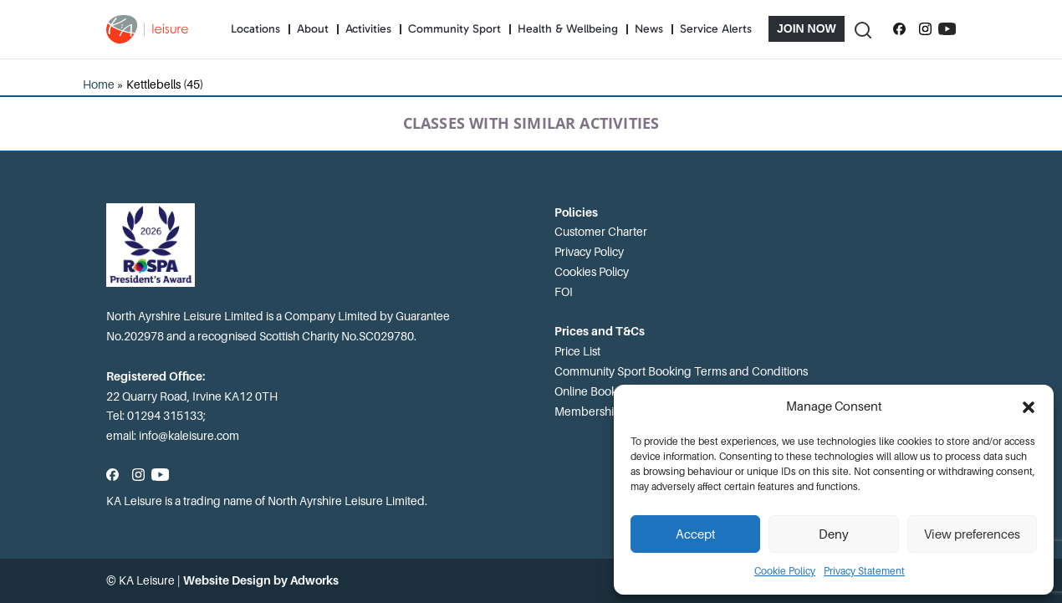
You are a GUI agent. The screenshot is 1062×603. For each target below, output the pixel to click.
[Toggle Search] (862, 29)
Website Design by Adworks (261, 580)
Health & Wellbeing (568, 29)
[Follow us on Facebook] (899, 29)
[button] (1028, 407)
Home (99, 84)
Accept (696, 534)
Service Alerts (716, 29)
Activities (368, 29)
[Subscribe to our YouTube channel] (947, 29)
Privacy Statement (864, 571)
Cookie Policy (784, 571)
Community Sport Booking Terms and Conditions (681, 371)
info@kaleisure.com (189, 435)
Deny (834, 534)
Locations (255, 29)
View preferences (972, 534)
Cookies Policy (591, 272)
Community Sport (454, 29)
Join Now (806, 28)
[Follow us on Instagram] (925, 29)
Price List (577, 351)
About (313, 29)
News (649, 29)
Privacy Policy (589, 251)
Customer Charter (600, 231)
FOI (563, 292)
